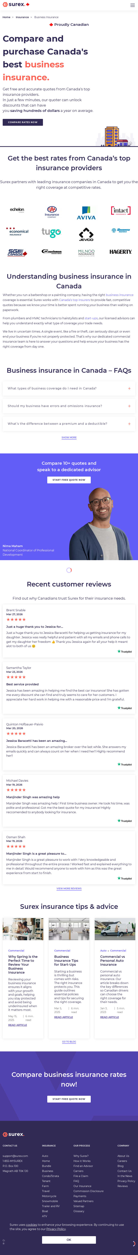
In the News (125, 1176)
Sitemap (78, 1206)
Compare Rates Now (23, 122)
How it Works (82, 1161)
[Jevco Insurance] (86, 234)
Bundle (46, 1166)
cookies (31, 1224)
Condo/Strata (50, 1176)
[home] (13, 1137)
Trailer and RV (51, 1206)
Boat (45, 1211)
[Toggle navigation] (132, 5)
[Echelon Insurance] (17, 210)
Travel (46, 1191)
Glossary (78, 1211)
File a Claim (80, 1176)
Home (6, 17)
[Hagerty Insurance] (120, 251)
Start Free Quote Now (69, 1099)
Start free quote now (69, 480)
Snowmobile (50, 1201)
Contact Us (125, 1171)
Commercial (16, 950)
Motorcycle (49, 1196)
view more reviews (69, 888)
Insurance (22, 17)
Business (47, 1171)
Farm (45, 1186)
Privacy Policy (126, 1181)
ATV (44, 1216)
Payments (79, 1196)
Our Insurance (82, 1186)
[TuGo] (51, 232)
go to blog (69, 1041)
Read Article (17, 1025)
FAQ (76, 1181)
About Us (123, 1156)
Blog (121, 1166)
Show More (69, 437)
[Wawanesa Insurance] (120, 230)
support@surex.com (15, 1156)
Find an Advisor (83, 1166)
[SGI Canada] (17, 253)
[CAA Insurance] (51, 212)
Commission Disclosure (88, 1191)
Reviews (123, 1186)
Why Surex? (81, 1156)
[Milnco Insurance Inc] (86, 253)
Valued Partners (83, 1201)
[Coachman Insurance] (51, 251)
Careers (122, 1161)
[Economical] (17, 231)
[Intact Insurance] (120, 210)
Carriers (78, 1171)
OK (69, 1240)
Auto (103, 950)
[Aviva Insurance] (86, 212)
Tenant (46, 1181)
